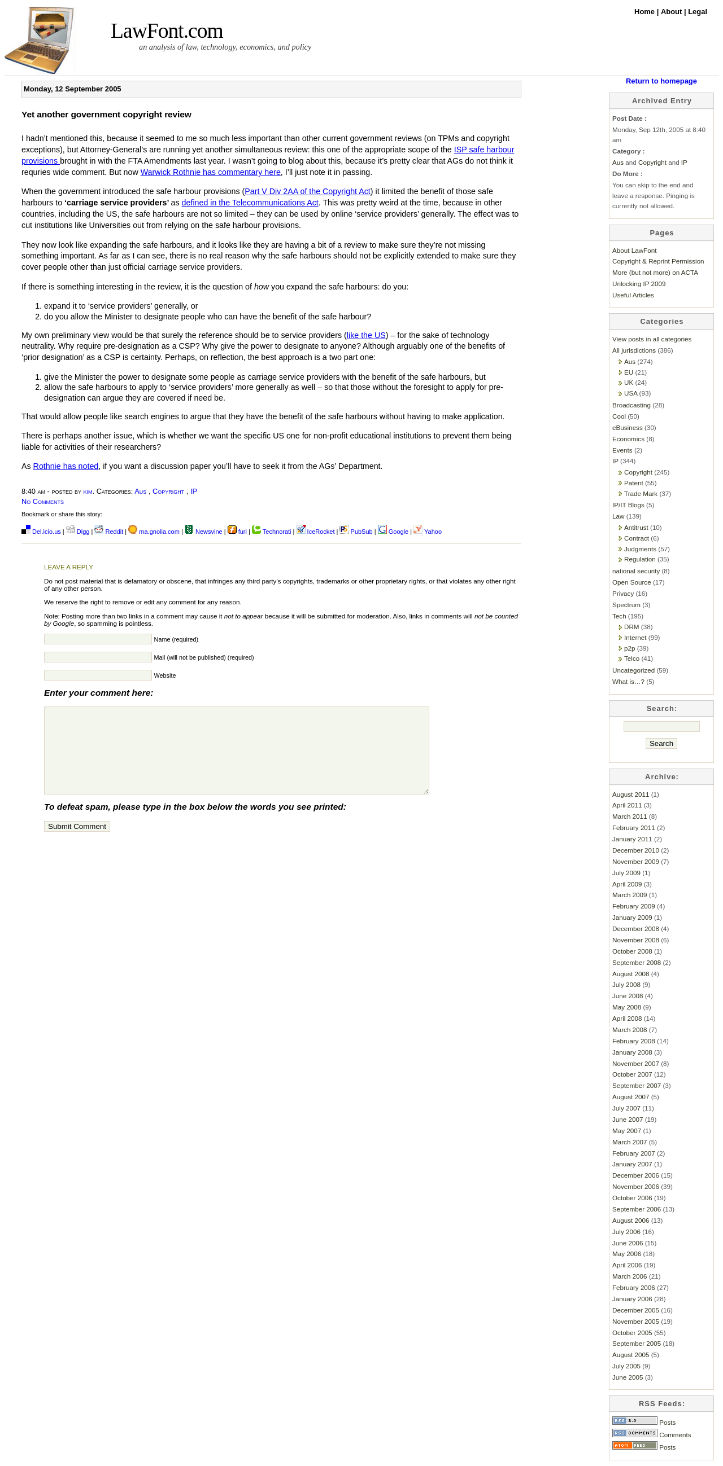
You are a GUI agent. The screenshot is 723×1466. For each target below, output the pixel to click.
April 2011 (627, 805)
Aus (140, 491)
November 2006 (635, 1186)
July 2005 (626, 1366)
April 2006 (627, 1265)
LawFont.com (167, 30)
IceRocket (317, 531)
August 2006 (630, 1220)
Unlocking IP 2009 (638, 283)
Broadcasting (631, 405)
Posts (644, 1422)
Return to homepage (661, 81)
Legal (697, 11)
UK (628, 382)
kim (88, 491)
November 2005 (635, 1321)
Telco (631, 658)
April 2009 (627, 884)
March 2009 (629, 894)
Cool (619, 416)
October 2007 (632, 1074)
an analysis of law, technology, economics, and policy (225, 46)
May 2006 (626, 1253)
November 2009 (635, 861)
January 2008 (632, 1052)
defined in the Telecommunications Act (250, 202)
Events (622, 450)
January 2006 (632, 1298)
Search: (662, 708)
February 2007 (633, 1153)
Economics (628, 438)
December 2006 (635, 1175)
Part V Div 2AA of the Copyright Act (308, 191)
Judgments (640, 548)
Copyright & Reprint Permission (658, 261)
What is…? (628, 681)
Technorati (271, 531)
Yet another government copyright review (106, 114)
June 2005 (627, 1377)
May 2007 (626, 1130)
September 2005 (636, 1343)
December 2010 (635, 850)
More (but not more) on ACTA (655, 272)
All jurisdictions (634, 350)
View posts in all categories (651, 339)
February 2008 (633, 1040)
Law (618, 516)
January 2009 (632, 917)
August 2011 (630, 794)
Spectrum (626, 604)
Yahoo (427, 531)
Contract (636, 538)
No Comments (42, 501)
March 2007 (629, 1141)
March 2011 (629, 816)
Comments (651, 1434)
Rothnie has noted (66, 466)
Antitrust (636, 527)
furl (238, 531)
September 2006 (636, 1209)
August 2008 (630, 973)
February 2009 (633, 906)
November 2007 (635, 1063)
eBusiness (627, 427)
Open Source (631, 582)
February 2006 (633, 1287)
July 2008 (626, 984)
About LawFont (634, 250)
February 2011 (633, 827)
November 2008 (635, 939)
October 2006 (632, 1197)
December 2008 (635, 928)
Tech (619, 616)
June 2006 (627, 1242)
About (672, 11)
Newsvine (204, 531)
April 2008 (627, 1018)
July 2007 (626, 1108)
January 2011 (632, 838)
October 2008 (632, 951)
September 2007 (636, 1085)
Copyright (168, 491)
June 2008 (627, 995)
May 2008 (626, 1007)
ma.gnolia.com (154, 531)
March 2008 (629, 1029)
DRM (631, 626)
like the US (366, 335)
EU (628, 372)
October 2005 (632, 1332)
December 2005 (635, 1310)
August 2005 (630, 1354)
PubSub (355, 531)
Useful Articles (633, 295)
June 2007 (627, 1119)
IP (193, 491)
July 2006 (626, 1231)
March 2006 (629, 1276)
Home (645, 11)
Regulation (640, 559)
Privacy (623, 593)
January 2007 (632, 1163)
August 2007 (630, 1096)
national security (636, 570)
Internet (635, 637)
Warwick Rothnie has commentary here (211, 172)
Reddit (108, 531)
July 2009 (626, 872)
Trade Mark (640, 493)
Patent (633, 482)
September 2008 (636, 962)
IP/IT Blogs (628, 504)
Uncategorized (633, 670)
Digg (78, 531)
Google (393, 531)
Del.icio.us (41, 531)
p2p (629, 648)
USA (630, 393)
